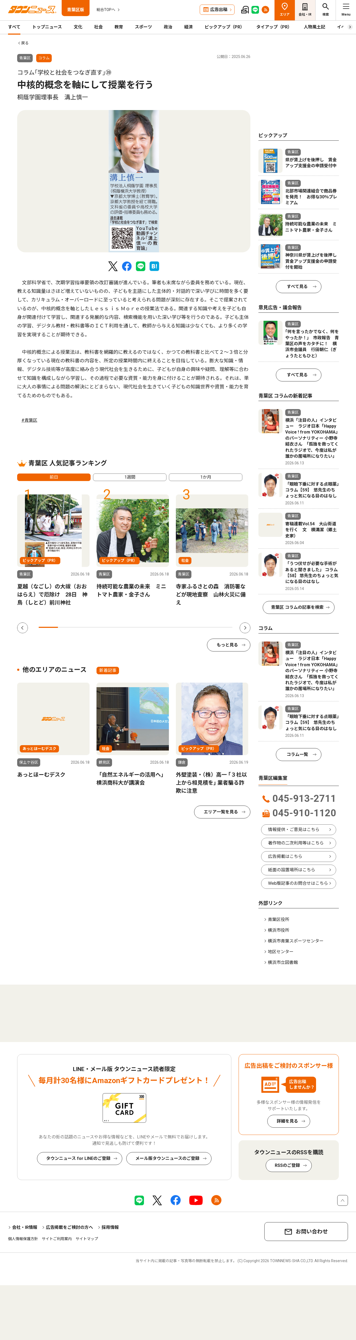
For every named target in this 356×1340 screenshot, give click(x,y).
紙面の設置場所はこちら (291, 869)
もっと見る (227, 644)
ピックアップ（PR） (224, 27)
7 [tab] (164, 627)
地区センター (281, 951)
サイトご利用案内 (57, 1239)
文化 (78, 27)
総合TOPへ (106, 10)
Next (245, 627)
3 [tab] (87, 627)
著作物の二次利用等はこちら (296, 843)
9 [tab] (203, 627)
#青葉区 (29, 420)
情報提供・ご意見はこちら (294, 829)
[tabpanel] (133, 181)
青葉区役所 (278, 919)
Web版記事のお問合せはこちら (298, 883)
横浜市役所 (278, 930)
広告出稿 (218, 9)
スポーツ (143, 27)
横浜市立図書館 (283, 962)
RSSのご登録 (287, 1165)
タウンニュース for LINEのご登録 (78, 1158)
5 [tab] (125, 627)
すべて (14, 27)
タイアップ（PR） (274, 27)
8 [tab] (184, 627)
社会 (98, 27)
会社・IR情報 (24, 1227)
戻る (25, 43)
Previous (22, 627)
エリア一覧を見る (221, 811)
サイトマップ (87, 1239)
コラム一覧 (297, 754)
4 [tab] (106, 627)
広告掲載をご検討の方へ (69, 1227)
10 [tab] (222, 627)
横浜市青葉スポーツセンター (296, 941)
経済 (188, 27)
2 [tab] (67, 627)
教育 (118, 27)
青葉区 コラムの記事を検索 (297, 607)
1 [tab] (48, 627)
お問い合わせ (312, 1231)
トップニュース (47, 27)
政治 (168, 27)
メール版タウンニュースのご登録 (167, 1158)
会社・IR (305, 14)
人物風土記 (314, 27)
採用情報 (110, 1227)
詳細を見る (287, 1121)
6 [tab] (145, 627)
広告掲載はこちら (285, 856)
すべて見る (297, 286)
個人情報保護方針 (23, 1239)
